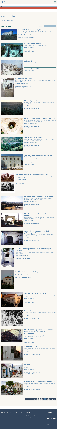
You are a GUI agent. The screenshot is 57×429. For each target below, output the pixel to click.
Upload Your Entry (8, 7)
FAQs (48, 425)
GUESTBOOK (50, 413)
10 (47, 399)
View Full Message (24, 34)
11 (49, 399)
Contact (28, 413)
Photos (3, 20)
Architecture (25, 39)
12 (52, 399)
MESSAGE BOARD (51, 419)
